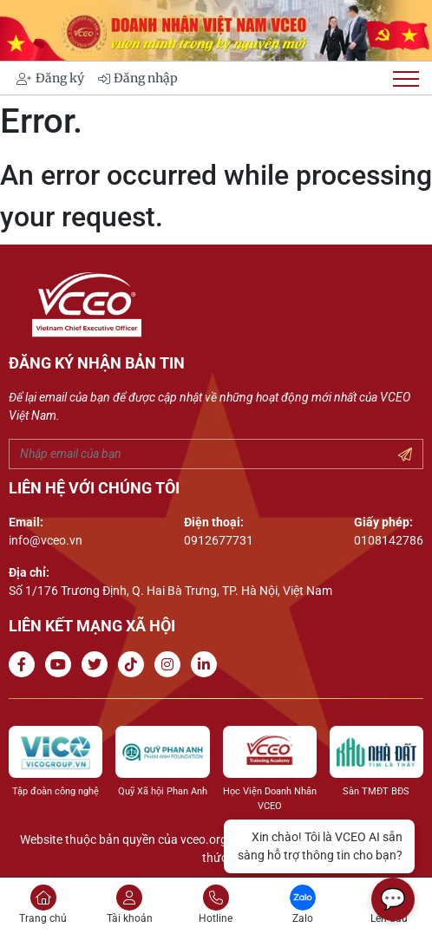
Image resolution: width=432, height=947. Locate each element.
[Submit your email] (405, 455)
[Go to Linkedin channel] (207, 664)
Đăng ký (50, 78)
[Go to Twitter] (98, 664)
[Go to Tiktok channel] (134, 664)
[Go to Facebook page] (25, 664)
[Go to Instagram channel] (170, 664)
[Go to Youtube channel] (61, 664)
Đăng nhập (138, 78)
